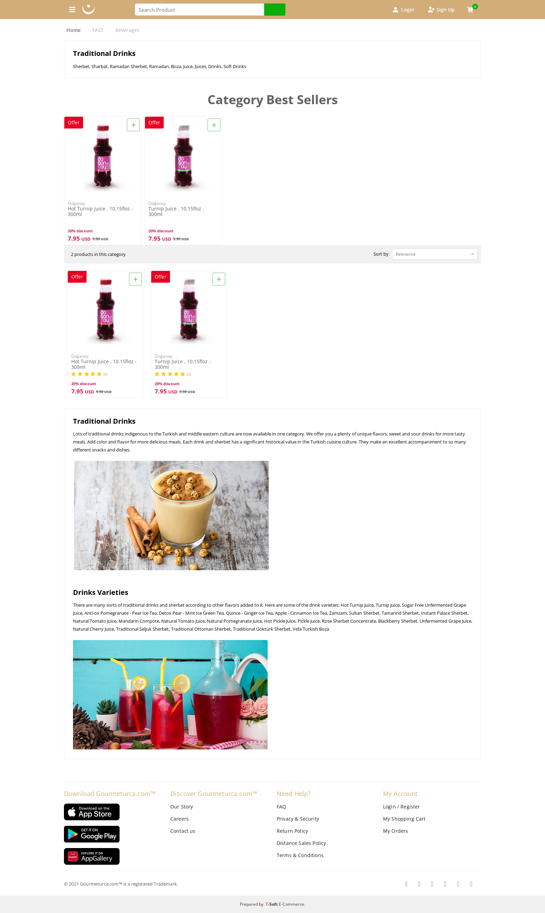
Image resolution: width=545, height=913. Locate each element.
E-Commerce (291, 904)
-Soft (272, 904)
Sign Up (441, 10)
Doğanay (76, 203)
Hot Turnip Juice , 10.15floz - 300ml (100, 211)
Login (402, 10)
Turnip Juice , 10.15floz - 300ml (176, 211)
